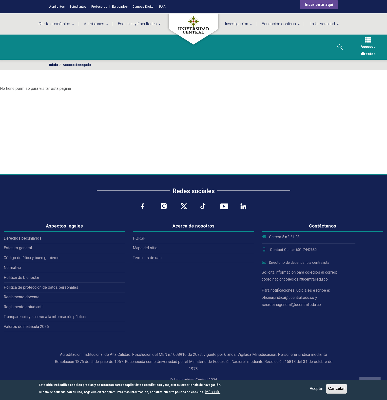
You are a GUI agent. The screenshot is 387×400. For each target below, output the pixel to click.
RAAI (162, 6)
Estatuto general (18, 248)
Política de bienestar (21, 277)
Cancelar (336, 388)
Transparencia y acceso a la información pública (45, 316)
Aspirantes (57, 6)
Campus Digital (143, 6)
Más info (212, 391)
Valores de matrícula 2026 (26, 326)
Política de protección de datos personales (41, 287)
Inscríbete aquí (319, 4)
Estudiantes (78, 6)
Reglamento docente (21, 297)
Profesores (99, 6)
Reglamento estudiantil (23, 307)
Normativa (12, 267)
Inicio (53, 65)
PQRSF (139, 238)
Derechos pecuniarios (22, 238)
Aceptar (316, 388)
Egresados (120, 6)
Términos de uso (147, 257)
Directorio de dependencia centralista (295, 262)
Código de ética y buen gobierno (31, 257)
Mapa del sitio (145, 248)
